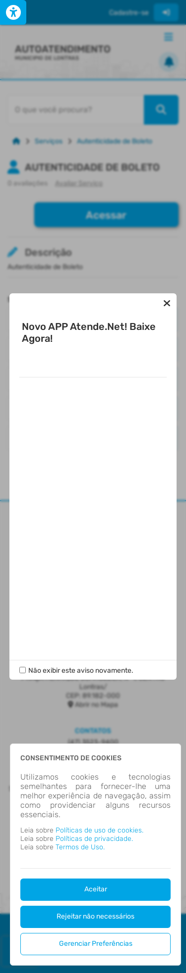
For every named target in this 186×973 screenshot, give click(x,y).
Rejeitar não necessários (95, 916)
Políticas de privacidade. (94, 838)
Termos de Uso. (80, 847)
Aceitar (95, 889)
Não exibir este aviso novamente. (80, 651)
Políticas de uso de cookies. (99, 830)
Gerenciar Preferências (95, 943)
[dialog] (95, 854)
